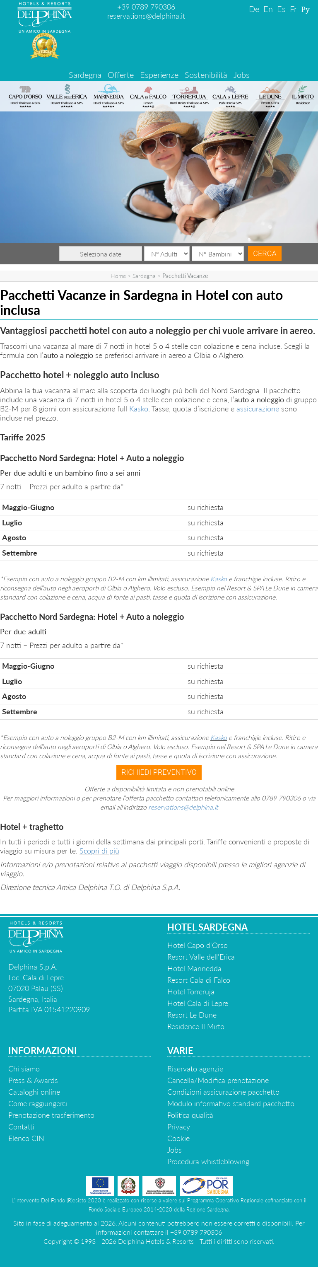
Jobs (242, 75)
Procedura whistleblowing (208, 1161)
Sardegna (85, 75)
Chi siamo (24, 1068)
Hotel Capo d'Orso (197, 945)
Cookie (178, 1138)
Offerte (121, 75)
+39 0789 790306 (146, 6)
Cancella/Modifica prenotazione (218, 1080)
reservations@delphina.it (146, 15)
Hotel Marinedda (194, 968)
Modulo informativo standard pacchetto (230, 1103)
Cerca (264, 253)
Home (118, 275)
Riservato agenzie (195, 1068)
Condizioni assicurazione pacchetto (223, 1091)
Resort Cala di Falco (198, 979)
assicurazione (257, 408)
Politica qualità (190, 1115)
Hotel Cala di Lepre (197, 1003)
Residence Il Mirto (195, 1026)
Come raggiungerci (37, 1103)
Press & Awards (33, 1080)
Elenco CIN (26, 1138)
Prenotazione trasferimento (51, 1115)
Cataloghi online (34, 1091)
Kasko (138, 408)
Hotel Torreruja (190, 991)
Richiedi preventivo (159, 772)
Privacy (178, 1126)
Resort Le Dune (192, 1014)
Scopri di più (99, 850)
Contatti (21, 1126)
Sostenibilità (206, 75)
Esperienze (159, 75)
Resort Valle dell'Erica (201, 956)
